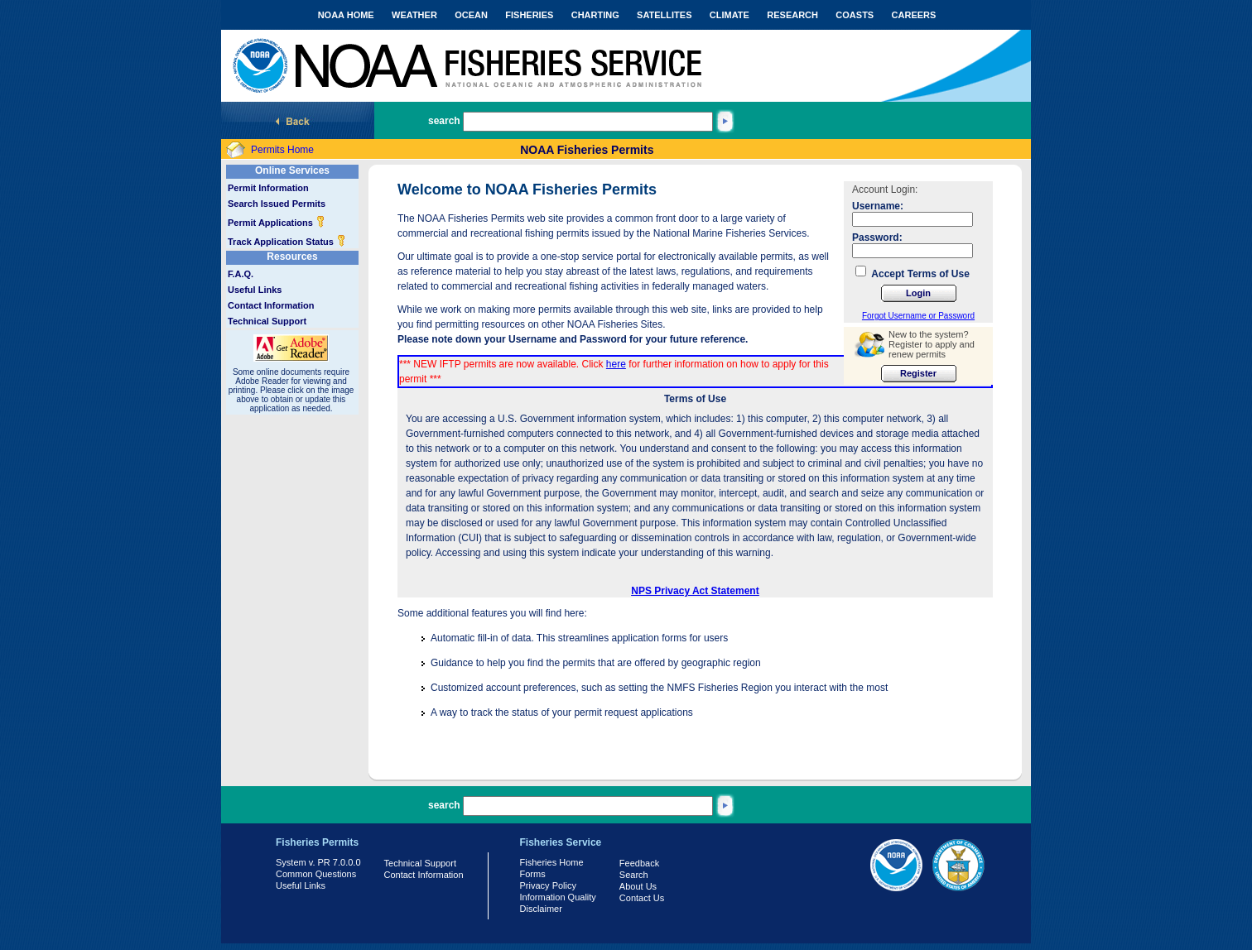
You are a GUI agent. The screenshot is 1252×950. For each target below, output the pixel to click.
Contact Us (641, 898)
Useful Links (255, 290)
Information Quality (558, 897)
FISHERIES (529, 15)
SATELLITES (664, 15)
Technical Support (267, 321)
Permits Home (282, 150)
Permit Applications (276, 223)
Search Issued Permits (276, 204)
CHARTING (595, 15)
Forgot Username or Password (918, 315)
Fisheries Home (552, 862)
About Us (638, 886)
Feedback (639, 863)
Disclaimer (541, 909)
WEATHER (414, 15)
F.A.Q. (240, 274)
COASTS (854, 15)
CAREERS (914, 15)
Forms (533, 874)
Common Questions (316, 874)
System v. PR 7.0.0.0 (318, 862)
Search (633, 875)
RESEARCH (792, 15)
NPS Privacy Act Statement (694, 591)
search (444, 121)
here (616, 364)
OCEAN (471, 15)
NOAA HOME (346, 15)
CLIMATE (729, 15)
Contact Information (271, 305)
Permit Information (268, 188)
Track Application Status (287, 242)
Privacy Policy (548, 885)
